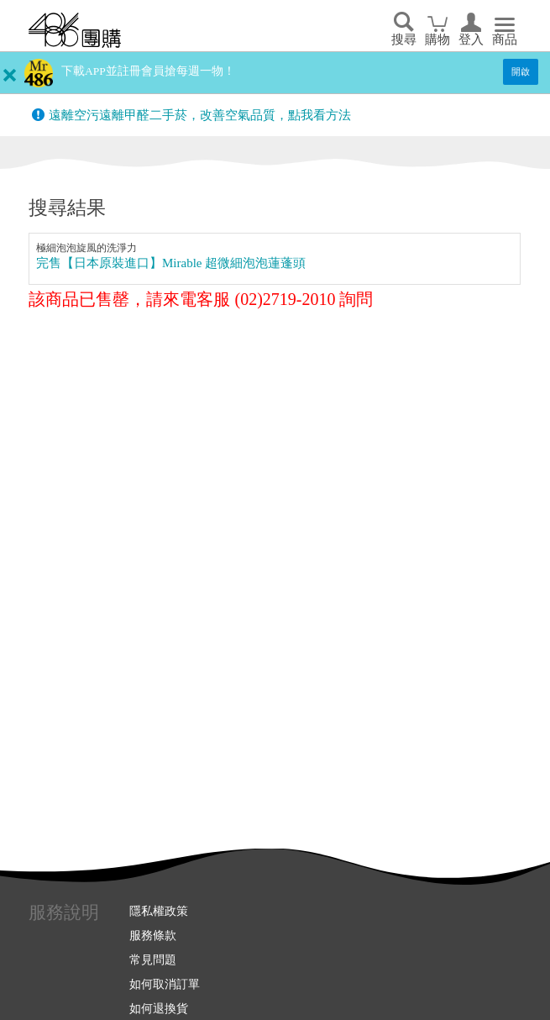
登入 (471, 39)
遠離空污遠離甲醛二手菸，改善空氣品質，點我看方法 (200, 115)
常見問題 (152, 959)
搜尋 (403, 39)
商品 (504, 39)
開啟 (520, 71)
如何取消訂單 (164, 984)
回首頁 (75, 30)
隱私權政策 (158, 910)
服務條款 (152, 935)
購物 (437, 39)
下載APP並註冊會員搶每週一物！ (148, 71)
